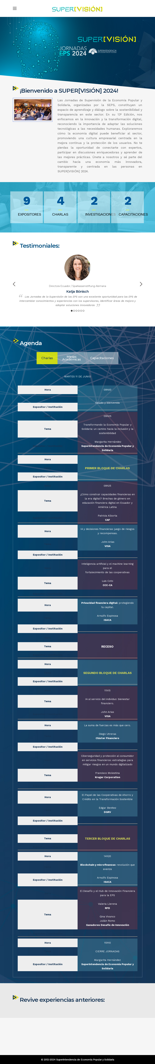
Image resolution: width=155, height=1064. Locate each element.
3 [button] (76, 330)
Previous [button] (14, 303)
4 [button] (79, 330)
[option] (77, 301)
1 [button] (72, 330)
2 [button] (74, 330)
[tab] (47, 542)
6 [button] (83, 330)
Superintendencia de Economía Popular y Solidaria (84, 1059)
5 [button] (81, 330)
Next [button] (141, 303)
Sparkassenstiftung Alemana (89, 305)
